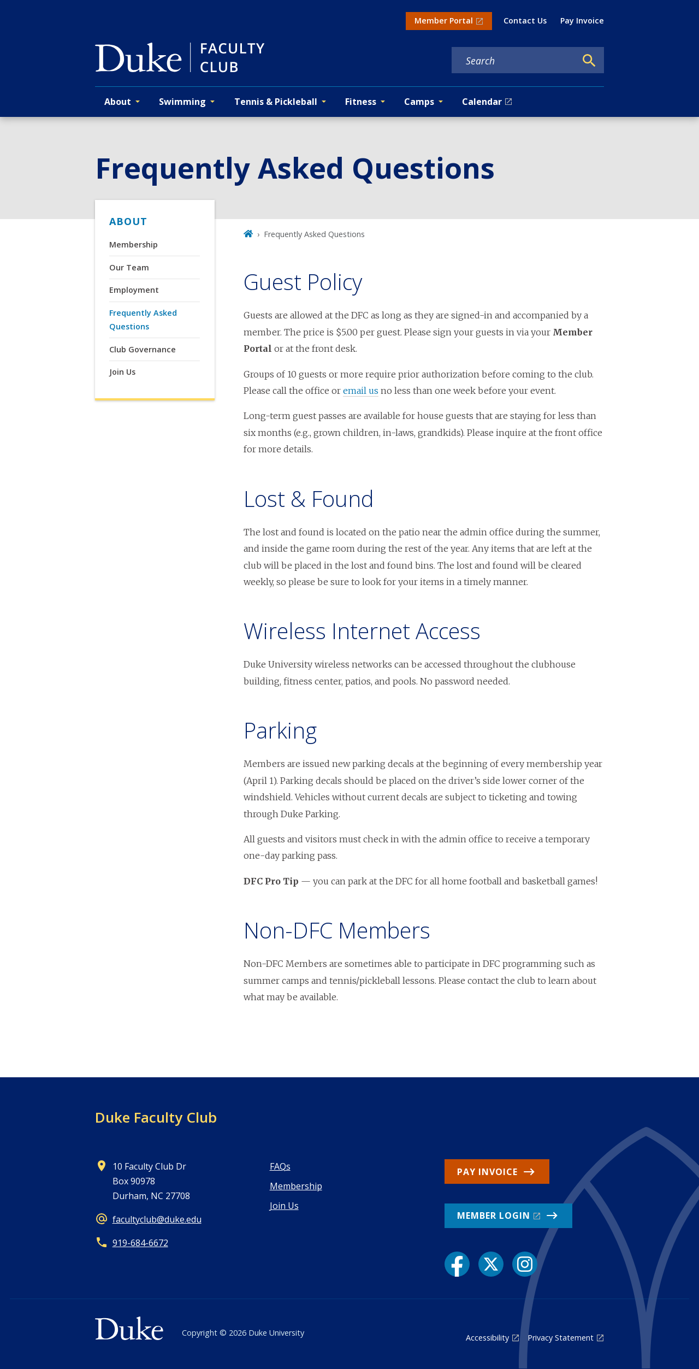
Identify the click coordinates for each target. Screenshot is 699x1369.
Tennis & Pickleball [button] (275, 102)
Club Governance (142, 349)
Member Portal (443, 20)
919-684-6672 (140, 1243)
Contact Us (525, 20)
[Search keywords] (514, 60)
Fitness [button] (360, 102)
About (128, 221)
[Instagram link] (524, 1264)
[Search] (589, 61)
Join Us (122, 372)
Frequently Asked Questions (143, 319)
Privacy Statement (561, 1337)
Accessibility (487, 1337)
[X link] (490, 1264)
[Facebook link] (457, 1264)
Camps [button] (419, 102)
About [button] (117, 102)
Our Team (129, 267)
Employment (134, 290)
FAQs (280, 1166)
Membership (133, 244)
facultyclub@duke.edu (157, 1219)
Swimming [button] (182, 102)
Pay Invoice (582, 20)
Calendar (482, 102)
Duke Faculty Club (156, 1117)
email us (360, 390)
